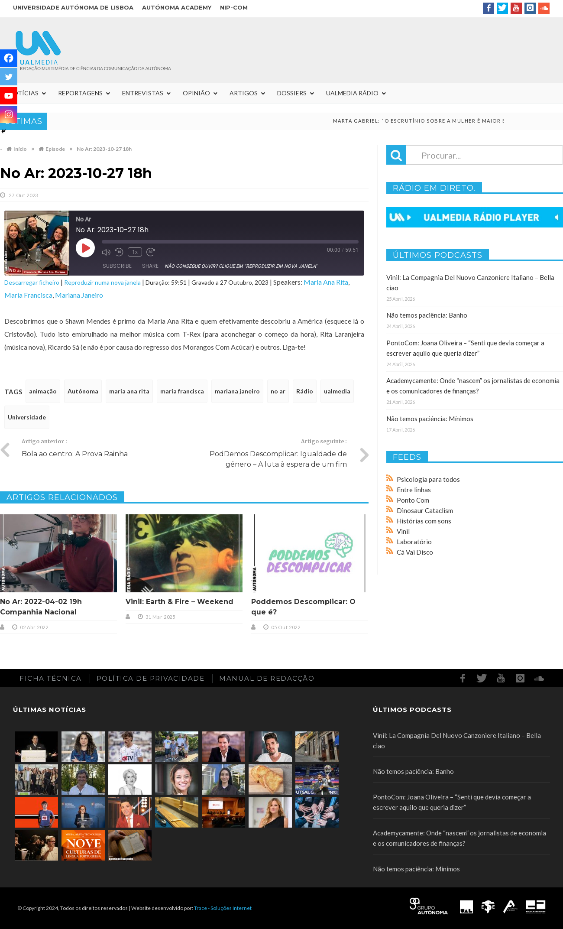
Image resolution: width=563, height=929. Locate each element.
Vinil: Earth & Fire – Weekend (179, 602)
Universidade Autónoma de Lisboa (73, 7)
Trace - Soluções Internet (223, 908)
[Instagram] (8, 114)
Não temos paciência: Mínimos (429, 418)
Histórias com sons (424, 521)
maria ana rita (129, 391)
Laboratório (414, 542)
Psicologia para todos (428, 479)
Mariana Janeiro (79, 295)
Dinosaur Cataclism (425, 510)
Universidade (27, 417)
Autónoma (83, 391)
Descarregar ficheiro (31, 282)
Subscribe (117, 266)
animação (43, 391)
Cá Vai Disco (415, 552)
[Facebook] (8, 58)
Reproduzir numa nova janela (102, 282)
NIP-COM (234, 7)
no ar (278, 391)
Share (150, 266)
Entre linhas (414, 490)
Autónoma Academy (176, 7)
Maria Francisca (28, 295)
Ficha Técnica (50, 678)
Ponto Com (413, 500)
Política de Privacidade (151, 678)
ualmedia (337, 391)
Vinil (403, 531)
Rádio (304, 391)
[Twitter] (8, 76)
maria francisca (182, 391)
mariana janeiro (237, 391)
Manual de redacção (266, 678)
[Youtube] (8, 95)
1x (135, 252)
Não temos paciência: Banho (426, 315)
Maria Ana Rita (326, 282)
